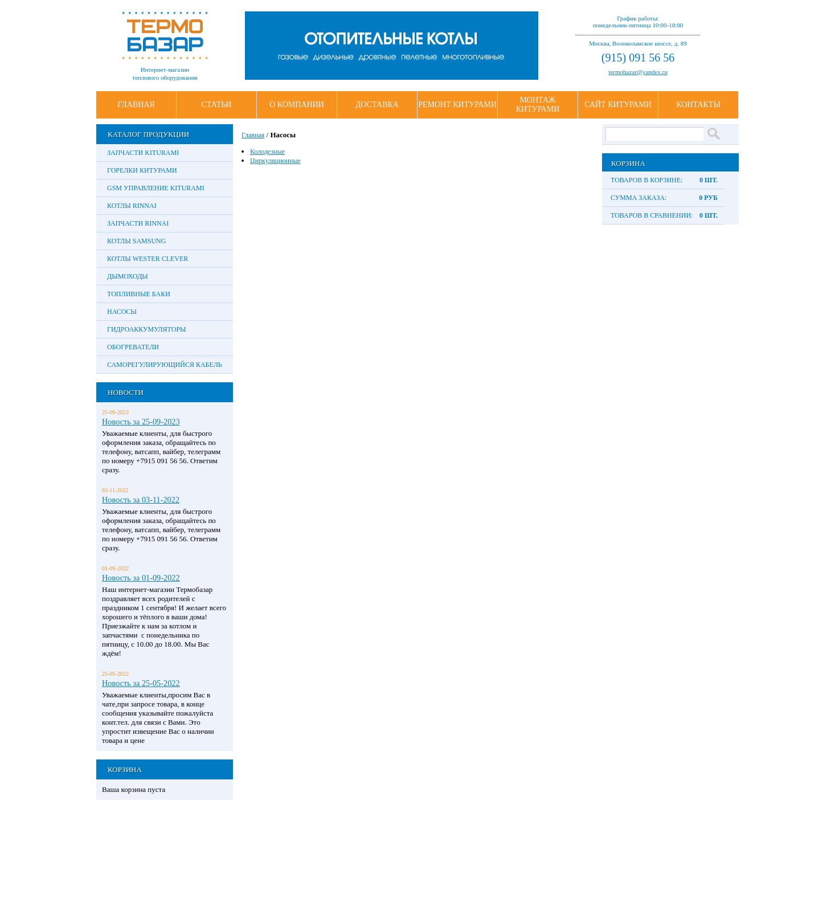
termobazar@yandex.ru (637, 71)
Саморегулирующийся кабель (164, 365)
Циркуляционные (275, 161)
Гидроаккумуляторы (146, 329)
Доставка (377, 104)
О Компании (296, 104)
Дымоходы (127, 276)
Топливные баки (138, 294)
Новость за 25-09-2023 (141, 421)
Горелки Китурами (142, 170)
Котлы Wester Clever (147, 259)
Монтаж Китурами (538, 104)
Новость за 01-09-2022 (141, 577)
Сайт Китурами (618, 104)
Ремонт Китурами (457, 104)
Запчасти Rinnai (138, 223)
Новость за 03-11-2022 (140, 499)
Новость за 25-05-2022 (141, 683)
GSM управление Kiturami (155, 188)
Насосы (122, 312)
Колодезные (267, 152)
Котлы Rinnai (132, 206)
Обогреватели (133, 347)
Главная (136, 104)
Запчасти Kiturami (143, 153)
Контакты (698, 104)
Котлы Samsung (136, 241)
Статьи (217, 104)
